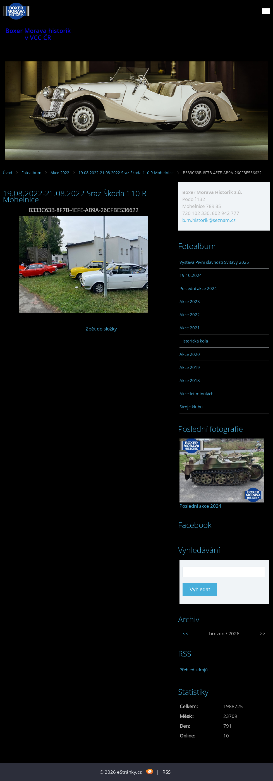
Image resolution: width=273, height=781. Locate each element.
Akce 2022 (60, 172)
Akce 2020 (189, 354)
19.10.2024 (190, 275)
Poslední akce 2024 (198, 288)
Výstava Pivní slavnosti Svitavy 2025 (214, 262)
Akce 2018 (189, 380)
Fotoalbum (31, 172)
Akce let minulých (196, 393)
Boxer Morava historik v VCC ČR (38, 34)
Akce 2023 (189, 301)
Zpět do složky (101, 328)
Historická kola (193, 341)
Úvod (7, 172)
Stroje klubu (191, 406)
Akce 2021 (189, 327)
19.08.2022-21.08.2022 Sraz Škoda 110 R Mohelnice (126, 172)
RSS (166, 772)
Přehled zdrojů (193, 669)
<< (185, 633)
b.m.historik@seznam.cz (209, 220)
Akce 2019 (189, 367)
